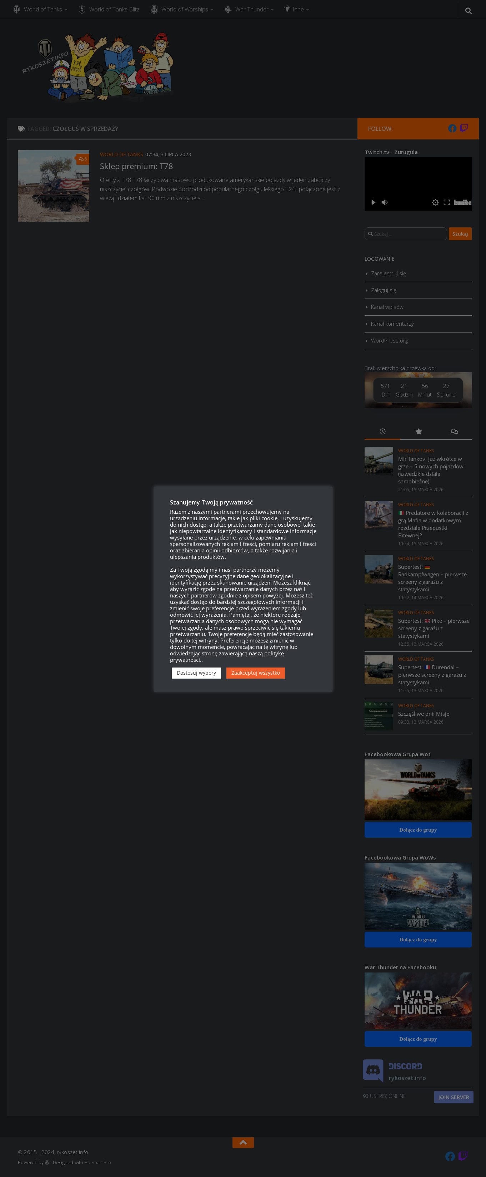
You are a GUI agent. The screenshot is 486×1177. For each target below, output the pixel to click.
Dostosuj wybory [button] (196, 672)
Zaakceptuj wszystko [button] (255, 672)
